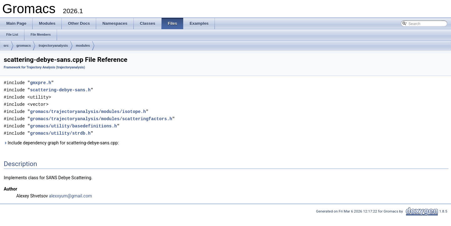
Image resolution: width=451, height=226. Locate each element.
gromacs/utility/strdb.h (60, 131)
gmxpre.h (40, 82)
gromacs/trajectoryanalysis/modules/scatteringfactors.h (101, 117)
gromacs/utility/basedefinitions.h (73, 124)
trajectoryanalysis (53, 45)
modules (83, 45)
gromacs (24, 45)
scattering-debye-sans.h (60, 89)
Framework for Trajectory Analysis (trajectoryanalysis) (44, 67)
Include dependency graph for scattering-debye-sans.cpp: (61, 140)
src (6, 45)
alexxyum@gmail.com (70, 193)
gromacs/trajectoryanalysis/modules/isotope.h (88, 110)
